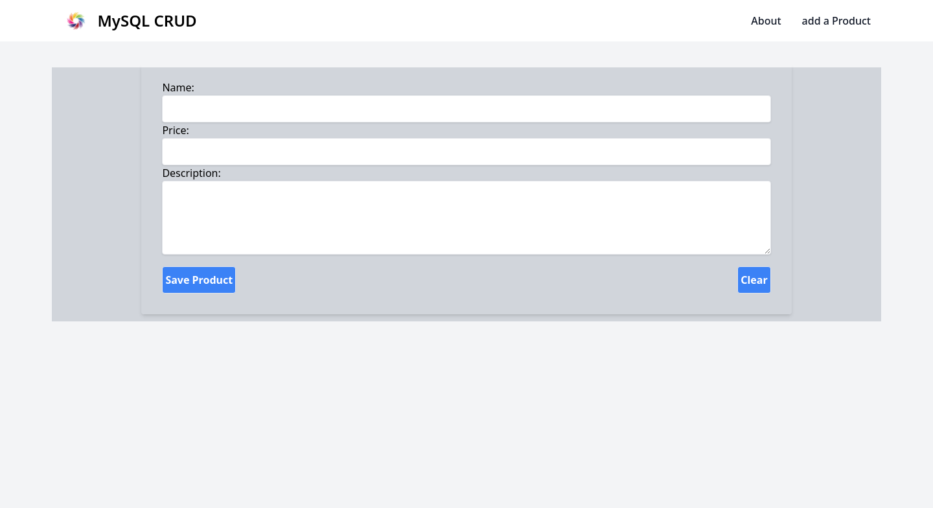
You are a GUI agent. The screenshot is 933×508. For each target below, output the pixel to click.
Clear (754, 280)
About (766, 21)
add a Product (836, 21)
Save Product (199, 280)
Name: (178, 87)
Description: (191, 173)
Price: (175, 130)
